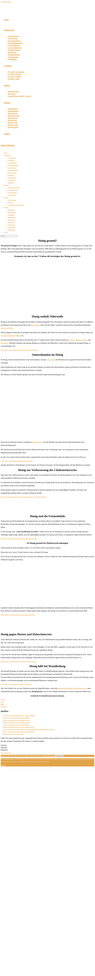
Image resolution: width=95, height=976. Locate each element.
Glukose (71, 340)
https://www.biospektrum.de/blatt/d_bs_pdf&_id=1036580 (19, 715)
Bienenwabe (11, 225)
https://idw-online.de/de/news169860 (14, 734)
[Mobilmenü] (8, 145)
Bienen (6, 207)
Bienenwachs (11, 227)
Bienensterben (12, 217)
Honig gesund (12, 200)
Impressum (3, 745)
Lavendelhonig (12, 168)
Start (5, 153)
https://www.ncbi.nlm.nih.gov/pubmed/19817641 (17, 725)
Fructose (85, 340)
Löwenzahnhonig (13, 170)
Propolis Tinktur (12, 192)
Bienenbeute (11, 210)
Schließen (3, 765)
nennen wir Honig (7, 328)
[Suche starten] (18, 236)
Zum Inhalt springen (6, 2)
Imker (6, 232)
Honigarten (7, 155)
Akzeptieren (59, 756)
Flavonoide (51, 360)
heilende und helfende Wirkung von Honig (72, 688)
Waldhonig (11, 182)
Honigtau (10, 202)
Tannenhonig (11, 180)
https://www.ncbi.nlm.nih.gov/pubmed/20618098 (17, 718)
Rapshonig (11, 175)
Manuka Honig (12, 173)
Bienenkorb (11, 215)
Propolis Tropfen (12, 190)
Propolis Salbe (12, 195)
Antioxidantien (37, 442)
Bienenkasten (12, 212)
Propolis (6, 185)
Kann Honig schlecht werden (16, 205)
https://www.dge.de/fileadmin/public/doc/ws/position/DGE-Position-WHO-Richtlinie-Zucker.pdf (29, 729)
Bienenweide (11, 230)
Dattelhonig (11, 160)
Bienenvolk (11, 222)
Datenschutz (4, 747)
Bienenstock (11, 220)
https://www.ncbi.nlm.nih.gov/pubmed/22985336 (17, 720)
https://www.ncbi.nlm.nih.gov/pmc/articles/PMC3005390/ (19, 727)
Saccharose (4, 343)
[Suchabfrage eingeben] (9, 236)
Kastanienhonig (12, 163)
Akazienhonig (12, 158)
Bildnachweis (4, 749)
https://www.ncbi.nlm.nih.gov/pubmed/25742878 (17, 722)
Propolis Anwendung (14, 187)
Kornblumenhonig (13, 165)
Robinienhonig (12, 177)
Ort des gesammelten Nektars (11, 336)
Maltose (78, 340)
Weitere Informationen (49, 756)
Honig (6, 197)
